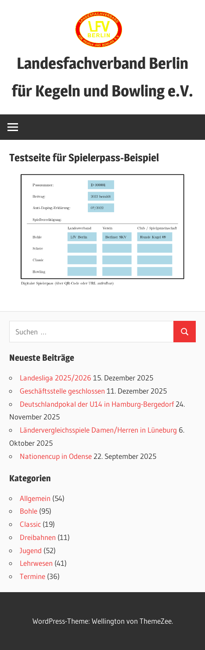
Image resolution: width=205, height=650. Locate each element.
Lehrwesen (36, 563)
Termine (32, 576)
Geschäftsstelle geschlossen (62, 390)
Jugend (31, 550)
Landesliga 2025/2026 (55, 377)
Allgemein (35, 498)
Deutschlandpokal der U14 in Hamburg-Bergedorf (97, 403)
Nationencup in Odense (56, 456)
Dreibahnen (38, 537)
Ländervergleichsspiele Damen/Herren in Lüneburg (98, 429)
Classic (30, 524)
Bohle (28, 510)
